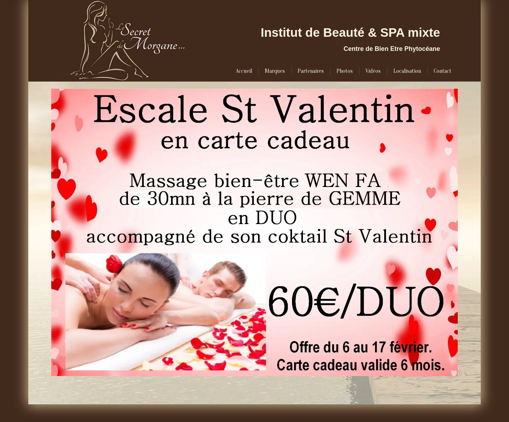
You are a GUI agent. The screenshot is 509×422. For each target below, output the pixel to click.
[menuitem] (243, 71)
